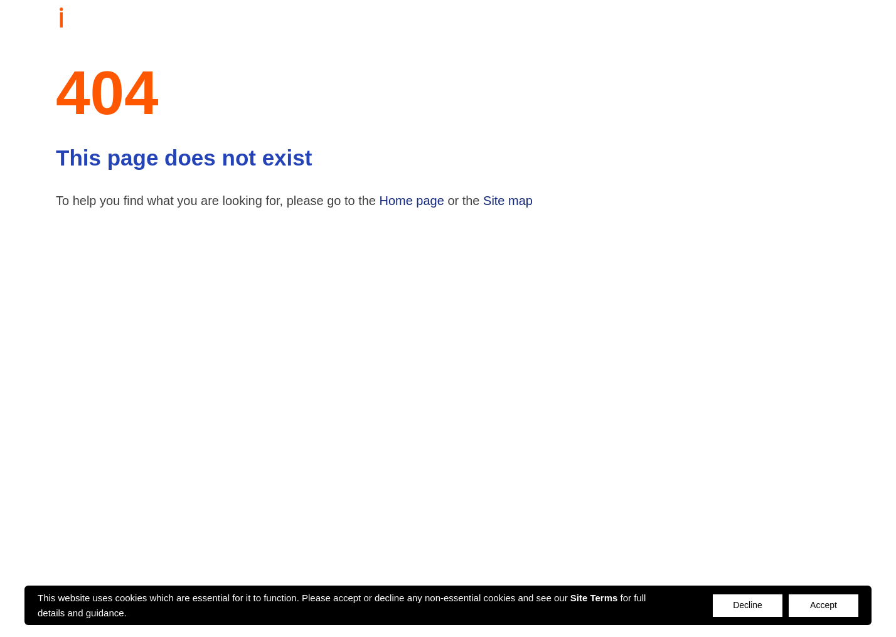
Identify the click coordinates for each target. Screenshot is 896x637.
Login (835, 21)
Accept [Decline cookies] (823, 605)
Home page (412, 201)
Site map (508, 201)
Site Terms (594, 597)
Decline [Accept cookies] (747, 605)
